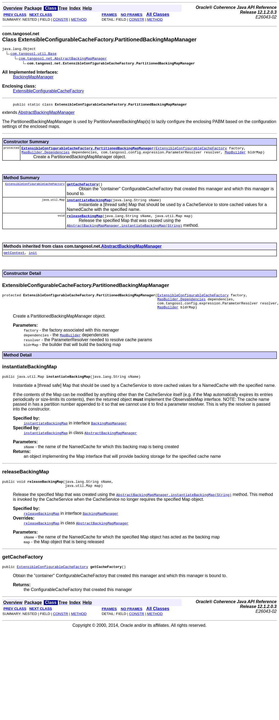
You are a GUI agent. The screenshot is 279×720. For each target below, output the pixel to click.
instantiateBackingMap (89, 204)
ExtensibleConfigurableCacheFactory (48, 91)
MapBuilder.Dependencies (45, 155)
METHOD (79, 19)
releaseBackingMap (84, 221)
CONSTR (60, 19)
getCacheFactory (82, 188)
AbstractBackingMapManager (46, 114)
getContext (13, 259)
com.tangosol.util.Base (33, 54)
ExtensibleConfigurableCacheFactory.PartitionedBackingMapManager (87, 150)
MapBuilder (235, 155)
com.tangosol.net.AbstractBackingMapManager (63, 59)
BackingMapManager (33, 77)
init (33, 259)
